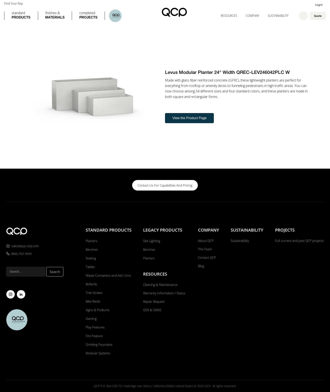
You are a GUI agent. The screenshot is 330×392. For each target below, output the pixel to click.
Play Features (94, 327)
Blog (200, 266)
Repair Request (153, 302)
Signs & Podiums (97, 310)
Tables (89, 266)
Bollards (91, 284)
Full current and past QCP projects (298, 241)
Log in (319, 5)
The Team (204, 249)
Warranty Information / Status (164, 293)
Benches (91, 249)
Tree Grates (93, 292)
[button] (21, 15)
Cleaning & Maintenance (160, 285)
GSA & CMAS (152, 310)
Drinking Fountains (98, 344)
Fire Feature (94, 335)
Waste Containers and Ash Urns (108, 275)
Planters (91, 241)
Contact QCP (206, 258)
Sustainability (278, 16)
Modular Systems (97, 353)
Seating (90, 258)
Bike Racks (93, 301)
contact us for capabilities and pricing (165, 185)
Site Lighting (151, 241)
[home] (174, 12)
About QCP (205, 241)
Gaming (90, 318)
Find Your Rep (13, 3)
